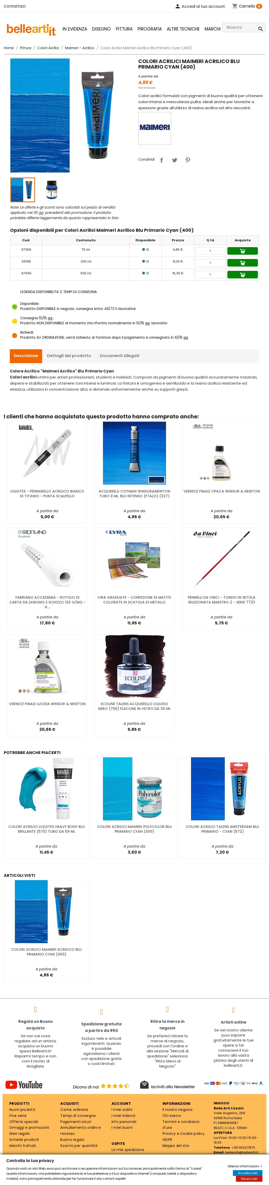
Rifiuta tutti (249, 1178)
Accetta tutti (247, 1173)
